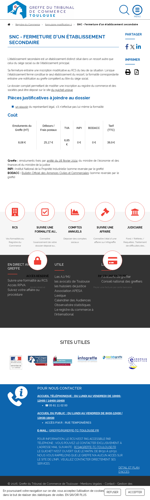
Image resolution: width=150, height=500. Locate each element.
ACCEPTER (135, 492)
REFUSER (112, 492)
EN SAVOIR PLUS (75, 494)
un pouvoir (21, 106)
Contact (109, 483)
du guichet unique (62, 89)
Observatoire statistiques (72, 305)
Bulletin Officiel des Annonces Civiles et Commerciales (55, 173)
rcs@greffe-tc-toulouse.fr (95, 447)
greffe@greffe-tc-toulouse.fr (74, 430)
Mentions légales (91, 483)
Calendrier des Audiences (72, 300)
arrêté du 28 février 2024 (62, 160)
